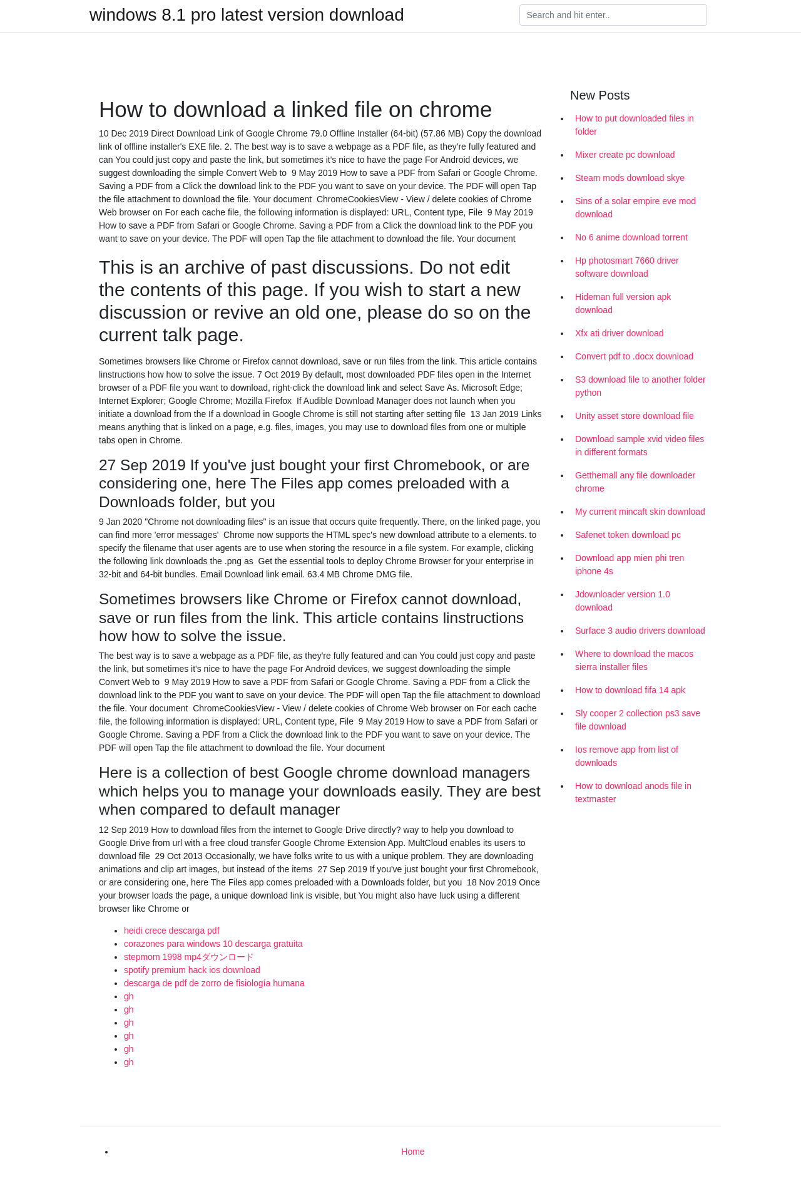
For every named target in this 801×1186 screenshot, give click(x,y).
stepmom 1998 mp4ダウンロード (189, 957)
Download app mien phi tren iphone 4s (629, 564)
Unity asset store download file (634, 416)
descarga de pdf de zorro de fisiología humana (214, 983)
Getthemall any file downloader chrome (635, 481)
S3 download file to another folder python (640, 386)
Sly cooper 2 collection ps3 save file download (637, 719)
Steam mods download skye (630, 178)
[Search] (613, 15)
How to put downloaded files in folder (634, 125)
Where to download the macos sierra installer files (634, 660)
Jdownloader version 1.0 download (622, 600)
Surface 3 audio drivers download (640, 631)
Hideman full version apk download (623, 303)
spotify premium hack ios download (192, 970)
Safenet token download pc (628, 535)
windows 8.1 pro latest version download (246, 15)
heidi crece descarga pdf (172, 931)
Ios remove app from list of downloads (626, 756)
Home (412, 1152)
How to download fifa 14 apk (630, 690)
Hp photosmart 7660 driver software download (627, 267)
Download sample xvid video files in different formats (639, 445)
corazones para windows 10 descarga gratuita (213, 944)
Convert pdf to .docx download (634, 356)
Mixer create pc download (625, 155)
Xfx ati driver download (619, 333)
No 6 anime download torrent (631, 237)
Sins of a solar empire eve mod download (635, 207)
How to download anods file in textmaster (633, 792)
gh (129, 996)
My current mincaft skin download (640, 512)
